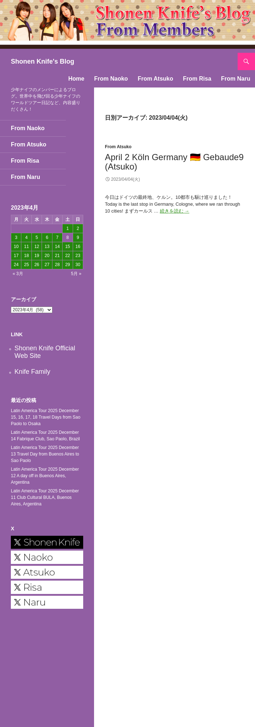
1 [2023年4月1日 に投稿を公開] (67, 228)
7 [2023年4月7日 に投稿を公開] (57, 237)
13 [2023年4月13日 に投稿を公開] (46, 246)
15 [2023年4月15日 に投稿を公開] (67, 246)
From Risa (197, 79)
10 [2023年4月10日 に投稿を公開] (16, 246)
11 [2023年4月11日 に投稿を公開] (26, 246)
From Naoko (111, 79)
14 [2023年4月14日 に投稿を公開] (57, 246)
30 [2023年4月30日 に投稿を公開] (78, 264)
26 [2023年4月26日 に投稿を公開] (36, 264)
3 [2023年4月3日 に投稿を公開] (16, 237)
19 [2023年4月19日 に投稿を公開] (36, 255)
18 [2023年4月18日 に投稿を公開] (26, 255)
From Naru (235, 79)
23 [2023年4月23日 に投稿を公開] (78, 255)
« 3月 (18, 273)
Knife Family (32, 371)
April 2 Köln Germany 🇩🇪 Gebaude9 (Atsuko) (174, 161)
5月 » (76, 273)
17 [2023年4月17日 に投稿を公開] (16, 255)
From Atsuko (155, 79)
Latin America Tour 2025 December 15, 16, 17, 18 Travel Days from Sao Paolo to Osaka (45, 417)
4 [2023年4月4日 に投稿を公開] (26, 237)
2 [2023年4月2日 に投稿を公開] (78, 228)
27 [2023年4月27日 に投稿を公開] (46, 264)
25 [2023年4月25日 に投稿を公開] (26, 264)
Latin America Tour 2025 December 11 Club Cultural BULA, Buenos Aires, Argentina (45, 497)
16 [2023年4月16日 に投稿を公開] (78, 246)
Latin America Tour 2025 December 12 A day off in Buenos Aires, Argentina (45, 476)
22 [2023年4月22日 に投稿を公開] (67, 255)
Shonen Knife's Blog (42, 61)
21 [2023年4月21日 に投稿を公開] (57, 255)
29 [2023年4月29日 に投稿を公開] (67, 264)
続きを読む (174, 211)
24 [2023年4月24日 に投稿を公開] (16, 264)
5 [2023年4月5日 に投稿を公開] (36, 237)
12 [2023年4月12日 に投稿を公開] (36, 246)
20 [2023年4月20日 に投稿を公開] (46, 255)
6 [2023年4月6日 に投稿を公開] (47, 237)
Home (76, 79)
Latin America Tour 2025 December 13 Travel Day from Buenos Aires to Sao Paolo (45, 454)
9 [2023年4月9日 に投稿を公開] (78, 237)
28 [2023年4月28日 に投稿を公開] (57, 264)
